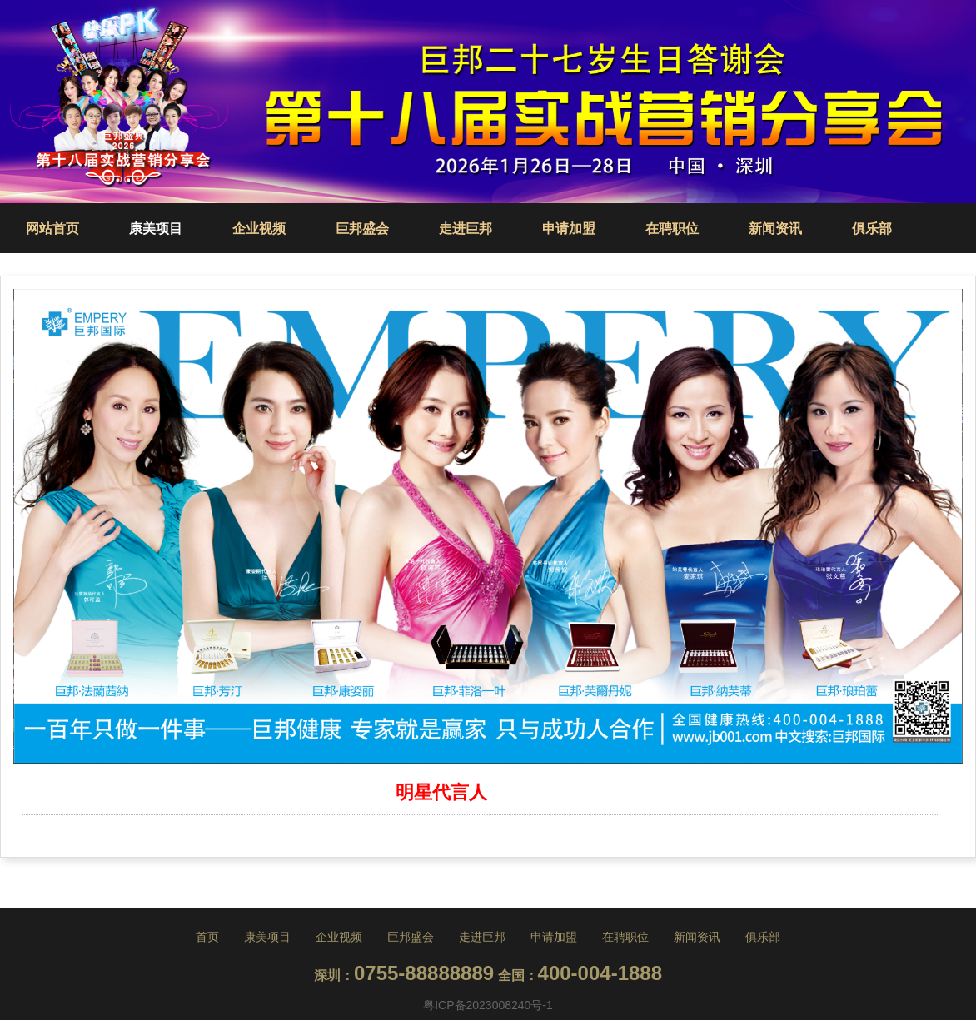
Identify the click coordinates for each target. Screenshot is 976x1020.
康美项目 (155, 228)
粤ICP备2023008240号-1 (488, 1005)
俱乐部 (872, 228)
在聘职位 (672, 228)
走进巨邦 (465, 228)
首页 (207, 936)
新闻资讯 (775, 228)
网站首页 (52, 228)
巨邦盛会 (362, 228)
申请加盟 (568, 228)
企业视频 (259, 228)
